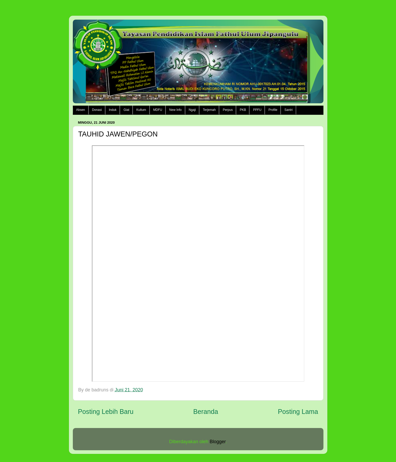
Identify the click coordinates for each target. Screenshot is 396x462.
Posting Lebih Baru (106, 411)
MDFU (157, 110)
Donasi (97, 110)
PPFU (257, 110)
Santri (288, 110)
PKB (243, 110)
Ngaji (192, 110)
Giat (126, 110)
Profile (272, 110)
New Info (175, 110)
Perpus (228, 110)
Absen (80, 110)
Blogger (218, 441)
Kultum (141, 110)
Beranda (205, 411)
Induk (112, 110)
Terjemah (209, 110)
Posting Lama (298, 411)
